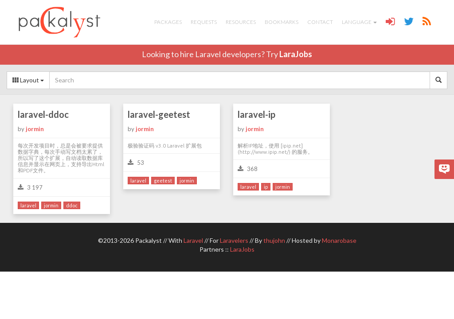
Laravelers (234, 240)
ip (266, 187)
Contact (320, 22)
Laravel (193, 240)
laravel (28, 205)
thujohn (274, 240)
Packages (168, 22)
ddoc (72, 205)
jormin (35, 128)
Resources (241, 22)
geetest (163, 180)
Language (359, 22)
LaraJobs (295, 54)
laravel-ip (256, 114)
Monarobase (339, 240)
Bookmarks (281, 22)
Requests (204, 22)
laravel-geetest (159, 114)
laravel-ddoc (43, 114)
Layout (28, 80)
